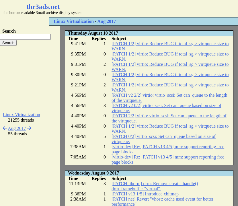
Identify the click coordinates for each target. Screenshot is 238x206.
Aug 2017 (106, 21)
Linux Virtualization (74, 21)
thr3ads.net (43, 6)
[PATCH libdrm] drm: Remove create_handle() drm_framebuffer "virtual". (155, 186)
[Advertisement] (30, 79)
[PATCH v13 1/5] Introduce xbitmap (145, 193)
